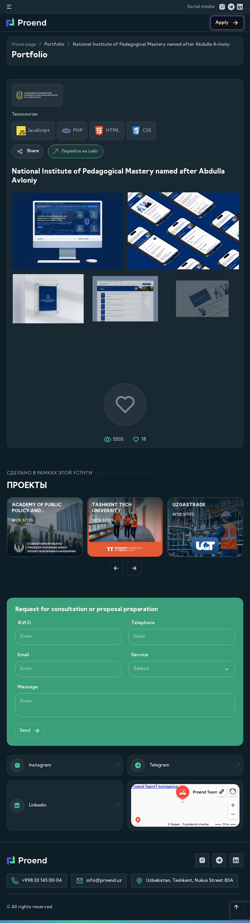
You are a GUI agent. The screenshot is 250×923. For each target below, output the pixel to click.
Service (139, 655)
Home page (24, 44)
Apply (227, 22)
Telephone (143, 623)
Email (23, 655)
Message (28, 687)
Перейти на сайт (75, 151)
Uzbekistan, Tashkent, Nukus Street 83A (184, 880)
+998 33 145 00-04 (37, 880)
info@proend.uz (98, 880)
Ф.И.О (24, 623)
